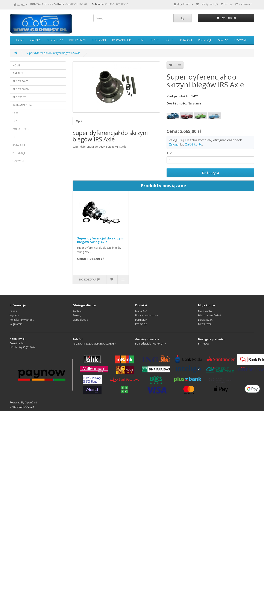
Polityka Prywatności (22, 320)
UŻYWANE (240, 40)
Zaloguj (174, 144)
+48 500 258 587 (118, 4)
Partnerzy (141, 320)
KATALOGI (185, 40)
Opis (79, 121)
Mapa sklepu (80, 320)
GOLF (169, 40)
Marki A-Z (141, 311)
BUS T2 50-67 (55, 40)
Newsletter (204, 324)
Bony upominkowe (146, 315)
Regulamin (16, 324)
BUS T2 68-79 (77, 40)
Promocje (141, 324)
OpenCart (31, 402)
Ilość (169, 153)
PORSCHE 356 (20, 129)
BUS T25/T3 (99, 40)
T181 (141, 40)
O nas (13, 311)
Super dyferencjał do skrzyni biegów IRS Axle (53, 53)
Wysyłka (14, 315)
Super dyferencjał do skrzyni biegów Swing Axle (100, 240)
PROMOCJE (204, 40)
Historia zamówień (209, 315)
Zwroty (77, 315)
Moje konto (205, 311)
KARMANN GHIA (122, 40)
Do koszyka (210, 172)
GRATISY (223, 40)
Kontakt (77, 311)
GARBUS (35, 40)
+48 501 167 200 (78, 4)
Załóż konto (193, 144)
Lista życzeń (205, 320)
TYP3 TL (155, 40)
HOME (20, 40)
